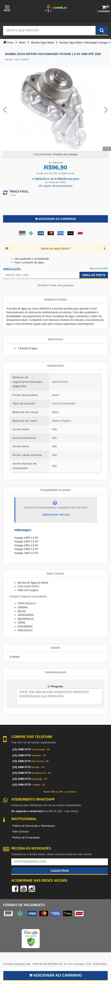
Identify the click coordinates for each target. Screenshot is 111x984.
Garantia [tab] (55, 647)
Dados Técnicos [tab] (55, 573)
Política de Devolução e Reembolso (33, 825)
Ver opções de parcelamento (56, 185)
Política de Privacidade (26, 837)
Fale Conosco (20, 831)
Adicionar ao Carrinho (55, 219)
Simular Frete (93, 275)
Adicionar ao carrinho (55, 975)
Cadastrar (59, 870)
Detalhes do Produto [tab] (55, 299)
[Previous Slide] (5, 109)
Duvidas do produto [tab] (55, 672)
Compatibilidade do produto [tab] (55, 490)
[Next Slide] (106, 109)
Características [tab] (55, 365)
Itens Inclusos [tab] (55, 339)
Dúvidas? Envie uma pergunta (55, 285)
